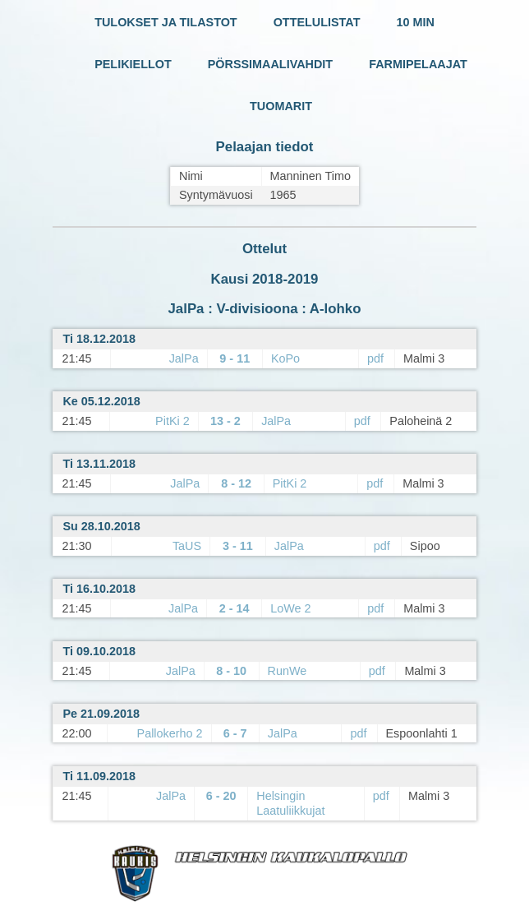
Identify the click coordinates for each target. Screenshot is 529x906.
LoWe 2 (290, 608)
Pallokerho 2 (170, 733)
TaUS (186, 545)
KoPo (285, 358)
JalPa (184, 358)
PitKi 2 (172, 421)
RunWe (287, 670)
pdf (375, 358)
